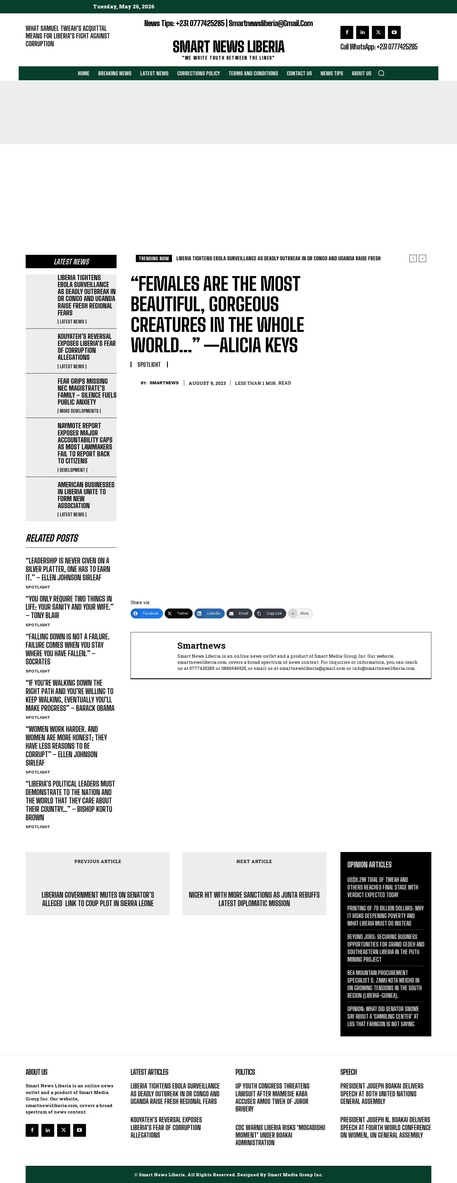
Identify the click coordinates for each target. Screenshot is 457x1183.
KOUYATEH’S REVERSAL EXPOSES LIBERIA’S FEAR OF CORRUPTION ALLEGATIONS (87, 347)
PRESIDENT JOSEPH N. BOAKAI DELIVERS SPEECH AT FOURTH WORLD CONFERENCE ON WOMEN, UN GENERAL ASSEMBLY (385, 1127)
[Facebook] (147, 613)
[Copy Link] (270, 613)
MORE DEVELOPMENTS (79, 411)
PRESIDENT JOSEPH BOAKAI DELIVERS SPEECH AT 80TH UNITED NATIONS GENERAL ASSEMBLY (381, 1094)
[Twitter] (179, 613)
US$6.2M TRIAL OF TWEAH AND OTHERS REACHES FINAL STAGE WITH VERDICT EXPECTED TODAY (382, 887)
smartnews (164, 382)
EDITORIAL (35, 52)
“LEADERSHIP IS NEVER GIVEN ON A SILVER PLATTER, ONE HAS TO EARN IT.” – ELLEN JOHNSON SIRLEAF (68, 569)
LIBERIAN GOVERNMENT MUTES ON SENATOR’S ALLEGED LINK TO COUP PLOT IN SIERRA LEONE (98, 899)
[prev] (413, 258)
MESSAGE (349, 1110)
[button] (381, 73)
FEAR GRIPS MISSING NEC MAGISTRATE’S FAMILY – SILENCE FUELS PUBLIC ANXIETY (87, 391)
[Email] (239, 613)
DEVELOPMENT (72, 470)
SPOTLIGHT (38, 587)
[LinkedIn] (209, 613)
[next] (422, 258)
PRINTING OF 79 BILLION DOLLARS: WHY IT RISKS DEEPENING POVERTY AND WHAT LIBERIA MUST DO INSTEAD (385, 916)
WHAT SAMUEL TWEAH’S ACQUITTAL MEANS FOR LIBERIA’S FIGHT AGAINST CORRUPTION (68, 36)
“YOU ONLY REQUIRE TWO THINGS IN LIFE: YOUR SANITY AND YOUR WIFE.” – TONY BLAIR (70, 607)
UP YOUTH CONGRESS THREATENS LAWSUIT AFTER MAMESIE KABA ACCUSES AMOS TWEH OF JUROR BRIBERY (272, 1097)
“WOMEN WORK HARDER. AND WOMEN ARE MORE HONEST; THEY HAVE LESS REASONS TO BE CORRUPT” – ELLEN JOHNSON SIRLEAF (66, 746)
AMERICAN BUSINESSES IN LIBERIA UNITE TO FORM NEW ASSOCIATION (86, 495)
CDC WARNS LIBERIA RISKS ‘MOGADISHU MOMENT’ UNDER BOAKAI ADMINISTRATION (280, 1135)
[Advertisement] (228, 188)
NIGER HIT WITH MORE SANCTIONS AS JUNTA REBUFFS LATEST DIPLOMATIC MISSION (254, 899)
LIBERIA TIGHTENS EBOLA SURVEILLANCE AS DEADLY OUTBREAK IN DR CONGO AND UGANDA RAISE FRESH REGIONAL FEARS (87, 295)
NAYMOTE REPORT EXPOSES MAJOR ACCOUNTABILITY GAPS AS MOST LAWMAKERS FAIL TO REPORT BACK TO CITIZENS (85, 443)
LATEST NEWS (72, 321)
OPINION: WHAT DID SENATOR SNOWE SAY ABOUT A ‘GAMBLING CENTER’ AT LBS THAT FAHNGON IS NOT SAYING (383, 1017)
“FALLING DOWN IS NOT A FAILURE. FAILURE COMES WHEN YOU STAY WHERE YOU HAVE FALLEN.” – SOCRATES (68, 649)
